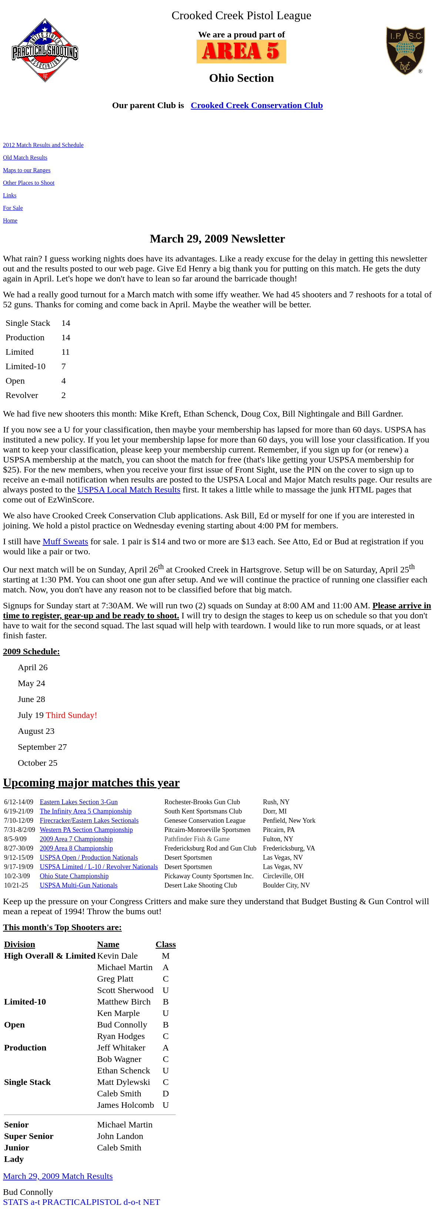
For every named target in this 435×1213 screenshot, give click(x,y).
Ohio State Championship (74, 876)
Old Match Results (25, 157)
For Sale (13, 208)
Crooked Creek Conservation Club (257, 105)
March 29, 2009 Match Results (58, 1176)
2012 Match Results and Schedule (43, 145)
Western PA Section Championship (86, 829)
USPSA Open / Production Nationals (89, 857)
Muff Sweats (65, 541)
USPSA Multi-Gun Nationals (79, 885)
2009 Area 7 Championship (76, 839)
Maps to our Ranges (26, 170)
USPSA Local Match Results (128, 489)
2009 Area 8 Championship (76, 848)
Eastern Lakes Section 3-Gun (79, 802)
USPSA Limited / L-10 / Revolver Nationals (99, 867)
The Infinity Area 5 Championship (86, 811)
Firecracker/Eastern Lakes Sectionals (89, 820)
